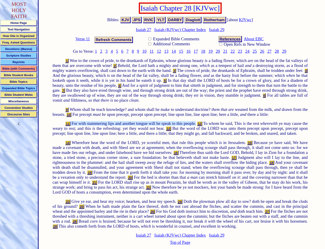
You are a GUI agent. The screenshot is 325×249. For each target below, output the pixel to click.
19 (210, 51)
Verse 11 (82, 39)
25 (255, 51)
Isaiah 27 (143, 29)
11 (152, 51)
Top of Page (180, 242)
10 (144, 51)
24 (247, 51)
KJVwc (245, 19)
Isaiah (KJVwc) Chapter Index (180, 29)
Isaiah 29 (216, 29)
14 (174, 51)
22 (232, 51)
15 (181, 51)
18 (203, 51)
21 (225, 51)
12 (159, 51)
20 (218, 51)
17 (196, 51)
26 (262, 51)
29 (284, 51)
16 (188, 51)
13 (166, 51)
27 (269, 51)
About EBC (254, 39)
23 (240, 51)
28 (277, 51)
